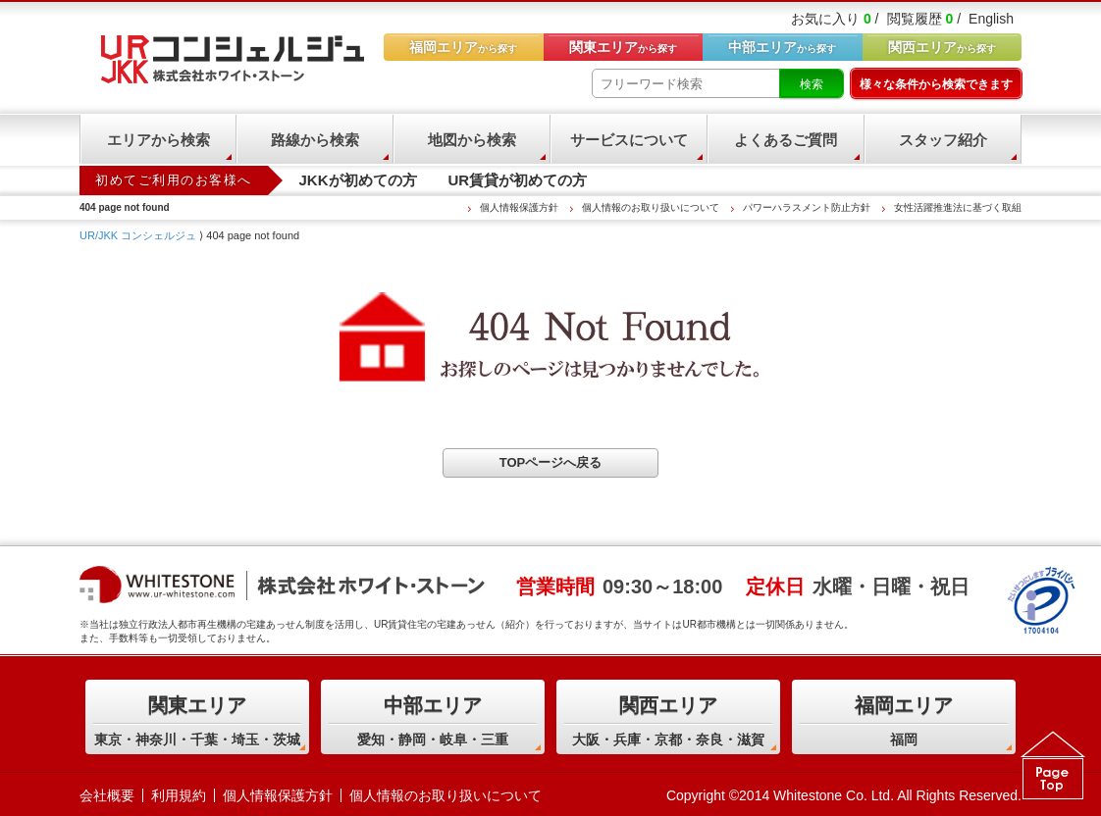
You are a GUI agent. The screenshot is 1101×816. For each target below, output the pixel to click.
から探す (942, 47)
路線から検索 (315, 139)
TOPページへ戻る (551, 462)
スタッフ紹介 (943, 139)
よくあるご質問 (785, 139)
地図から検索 (472, 139)
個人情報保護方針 (519, 207)
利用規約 (178, 795)
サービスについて (629, 139)
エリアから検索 (158, 139)
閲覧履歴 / (924, 19)
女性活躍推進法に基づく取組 (958, 207)
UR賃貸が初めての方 (518, 180)
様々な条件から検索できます (936, 84)
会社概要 (106, 795)
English (991, 19)
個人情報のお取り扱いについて (650, 207)
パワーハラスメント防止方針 (806, 207)
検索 (811, 84)
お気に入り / (835, 19)
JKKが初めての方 (358, 180)
